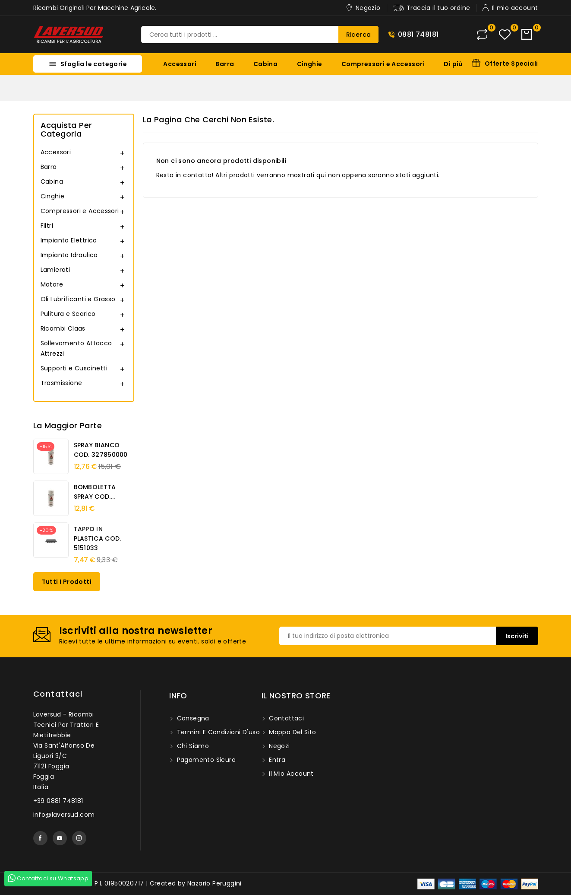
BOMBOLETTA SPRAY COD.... (95, 492)
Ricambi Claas (63, 328)
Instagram (79, 838)
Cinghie (309, 64)
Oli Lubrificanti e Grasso (78, 299)
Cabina (265, 64)
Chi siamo (192, 746)
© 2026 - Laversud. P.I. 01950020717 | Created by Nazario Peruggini (137, 883)
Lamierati (55, 269)
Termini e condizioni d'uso (217, 732)
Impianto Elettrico (69, 240)
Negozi (278, 746)
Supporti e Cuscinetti (74, 368)
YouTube (60, 838)
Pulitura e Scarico (68, 313)
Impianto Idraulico (69, 255)
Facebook (40, 838)
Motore (52, 284)
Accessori (179, 64)
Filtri (47, 225)
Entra (276, 759)
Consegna (192, 718)
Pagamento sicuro (205, 759)
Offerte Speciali (511, 63)
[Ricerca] (260, 34)
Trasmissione (61, 383)
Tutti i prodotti (66, 581)
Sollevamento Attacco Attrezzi (76, 348)
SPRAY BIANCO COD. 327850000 (101, 450)
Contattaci (58, 693)
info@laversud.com (64, 814)
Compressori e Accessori (383, 64)
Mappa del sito (291, 732)
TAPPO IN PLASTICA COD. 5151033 (97, 538)
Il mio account (290, 773)
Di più (453, 64)
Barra (224, 64)
